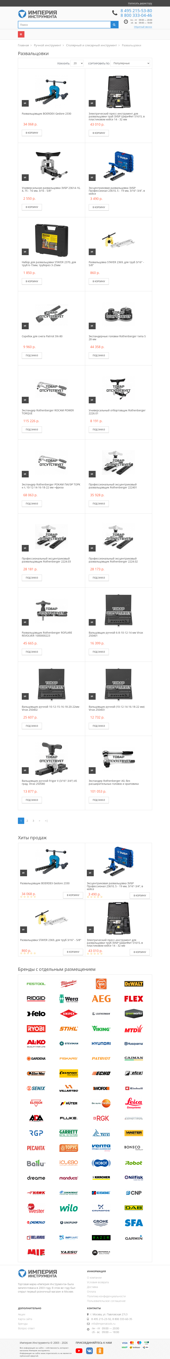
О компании (94, 1277)
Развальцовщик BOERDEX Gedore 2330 (46, 113)
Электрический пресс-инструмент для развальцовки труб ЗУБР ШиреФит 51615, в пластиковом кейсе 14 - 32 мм (117, 116)
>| (46, 820)
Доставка (92, 1287)
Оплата (91, 1291)
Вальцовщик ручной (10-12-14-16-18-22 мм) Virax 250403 (116, 708)
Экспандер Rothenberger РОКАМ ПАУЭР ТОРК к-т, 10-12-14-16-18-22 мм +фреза (51, 486)
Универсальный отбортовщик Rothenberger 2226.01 (117, 412)
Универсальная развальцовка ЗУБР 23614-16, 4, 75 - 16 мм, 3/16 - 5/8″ (51, 189)
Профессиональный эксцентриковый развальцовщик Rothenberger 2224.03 (46, 560)
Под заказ (32, 355)
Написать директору (140, 3)
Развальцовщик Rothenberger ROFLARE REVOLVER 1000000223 (47, 634)
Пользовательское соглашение (106, 1301)
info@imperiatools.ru (103, 1323)
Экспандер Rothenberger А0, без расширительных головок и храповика (114, 782)
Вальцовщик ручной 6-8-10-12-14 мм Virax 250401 (116, 634)
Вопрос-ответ (26, 1328)
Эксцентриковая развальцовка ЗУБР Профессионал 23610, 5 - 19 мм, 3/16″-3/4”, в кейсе (117, 190)
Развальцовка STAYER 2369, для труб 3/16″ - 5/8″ (116, 263)
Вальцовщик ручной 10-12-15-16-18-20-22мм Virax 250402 (50, 708)
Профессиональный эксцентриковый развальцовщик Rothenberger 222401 (113, 486)
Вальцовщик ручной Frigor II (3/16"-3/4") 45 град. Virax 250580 (49, 782)
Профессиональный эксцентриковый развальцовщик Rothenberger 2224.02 (113, 560)
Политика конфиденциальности (106, 1296)
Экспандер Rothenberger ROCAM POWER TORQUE (48, 412)
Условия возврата (98, 1282)
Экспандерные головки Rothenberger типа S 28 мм (117, 337)
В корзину (32, 132)
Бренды (23, 1323)
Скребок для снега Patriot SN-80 (42, 336)
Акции (21, 1314)
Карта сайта (25, 1319)
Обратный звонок (143, 26)
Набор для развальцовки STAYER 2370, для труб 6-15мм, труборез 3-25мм (49, 263)
